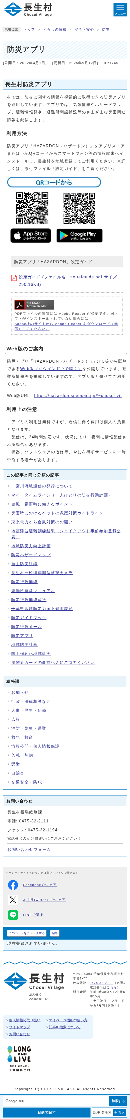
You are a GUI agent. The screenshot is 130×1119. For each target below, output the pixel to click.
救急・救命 (22, 737)
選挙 (15, 764)
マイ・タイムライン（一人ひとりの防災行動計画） (61, 495)
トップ (29, 29)
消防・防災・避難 (28, 728)
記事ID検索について (64, 1027)
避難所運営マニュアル (33, 591)
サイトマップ (19, 1027)
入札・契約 (22, 755)
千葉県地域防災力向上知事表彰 (42, 609)
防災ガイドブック (28, 618)
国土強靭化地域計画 (31, 653)
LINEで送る (26, 915)
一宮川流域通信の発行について (42, 486)
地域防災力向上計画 (31, 546)
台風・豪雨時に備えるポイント (42, 504)
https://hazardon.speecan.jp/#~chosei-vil (78, 396)
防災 (106, 29)
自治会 (17, 773)
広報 (15, 719)
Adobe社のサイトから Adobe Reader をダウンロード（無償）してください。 (66, 326)
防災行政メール (26, 627)
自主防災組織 (24, 564)
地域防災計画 (24, 644)
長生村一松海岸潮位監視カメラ (42, 573)
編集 (55, 933)
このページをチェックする (27, 933)
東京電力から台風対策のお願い (42, 522)
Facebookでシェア (32, 885)
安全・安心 (84, 29)
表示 (121, 1112)
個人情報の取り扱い (24, 1020)
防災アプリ (22, 636)
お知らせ (20, 692)
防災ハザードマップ (31, 555)
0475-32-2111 (101, 983)
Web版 (51, 369)
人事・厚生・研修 (28, 710)
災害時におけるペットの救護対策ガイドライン (57, 513)
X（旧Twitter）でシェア (37, 900)
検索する (118, 1101)
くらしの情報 (55, 29)
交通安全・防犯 (26, 782)
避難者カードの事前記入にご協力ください (53, 662)
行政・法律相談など (31, 701)
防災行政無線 (24, 582)
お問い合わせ (19, 1034)
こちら (112, 987)
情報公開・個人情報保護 (35, 746)
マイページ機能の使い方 (68, 1020)
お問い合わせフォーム (29, 849)
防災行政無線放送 (28, 600)
